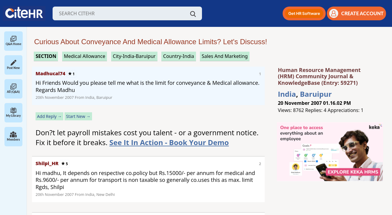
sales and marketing (225, 56)
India (287, 94)
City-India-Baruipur (134, 56)
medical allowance (84, 56)
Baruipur (316, 94)
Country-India (178, 56)
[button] (304, 13)
